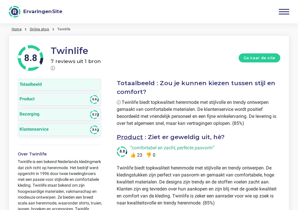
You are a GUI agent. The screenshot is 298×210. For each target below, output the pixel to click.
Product (130, 137)
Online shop (39, 29)
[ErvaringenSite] (35, 11)
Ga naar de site (260, 58)
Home (17, 29)
